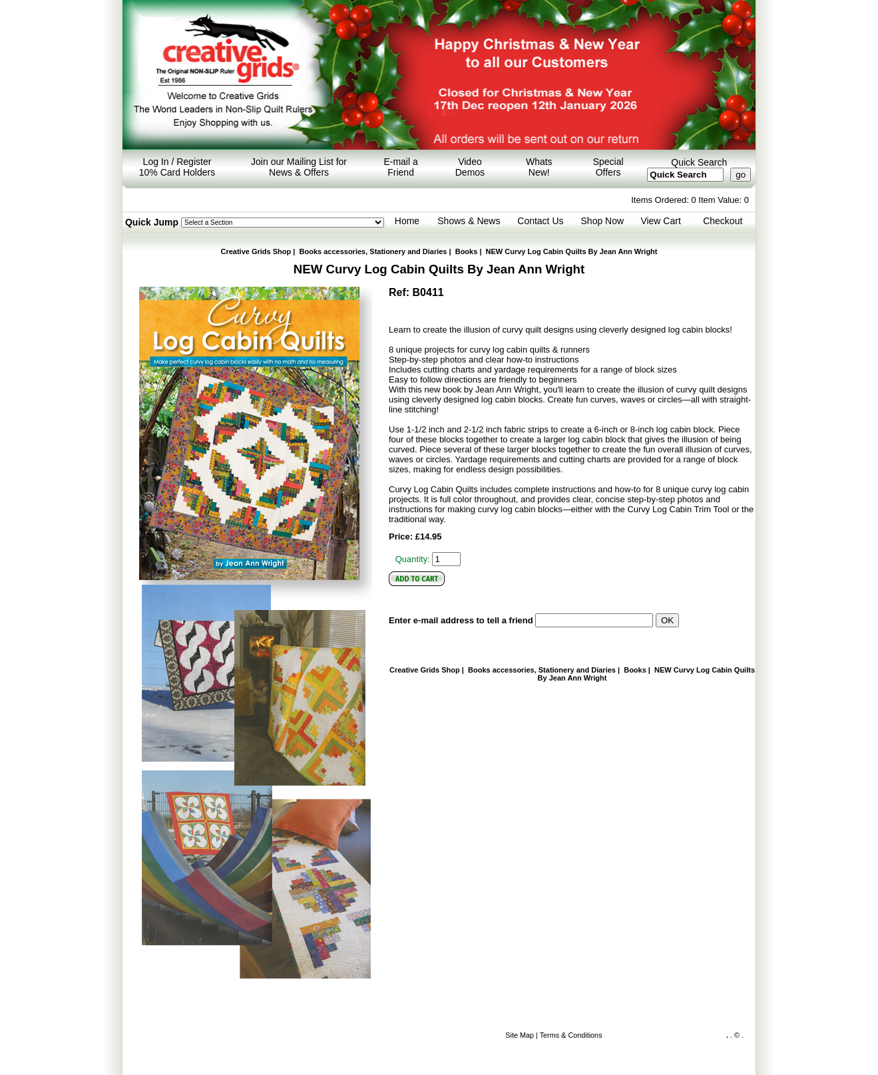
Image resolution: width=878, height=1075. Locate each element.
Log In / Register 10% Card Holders (177, 167)
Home (407, 221)
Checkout (722, 221)
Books (466, 251)
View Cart (660, 221)
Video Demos (470, 167)
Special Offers (608, 167)
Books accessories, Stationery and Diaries (373, 251)
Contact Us (540, 221)
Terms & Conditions (571, 1035)
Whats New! (539, 167)
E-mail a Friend (400, 167)
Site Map (519, 1035)
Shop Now (602, 221)
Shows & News (468, 221)
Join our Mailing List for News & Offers (299, 167)
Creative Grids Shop (256, 251)
